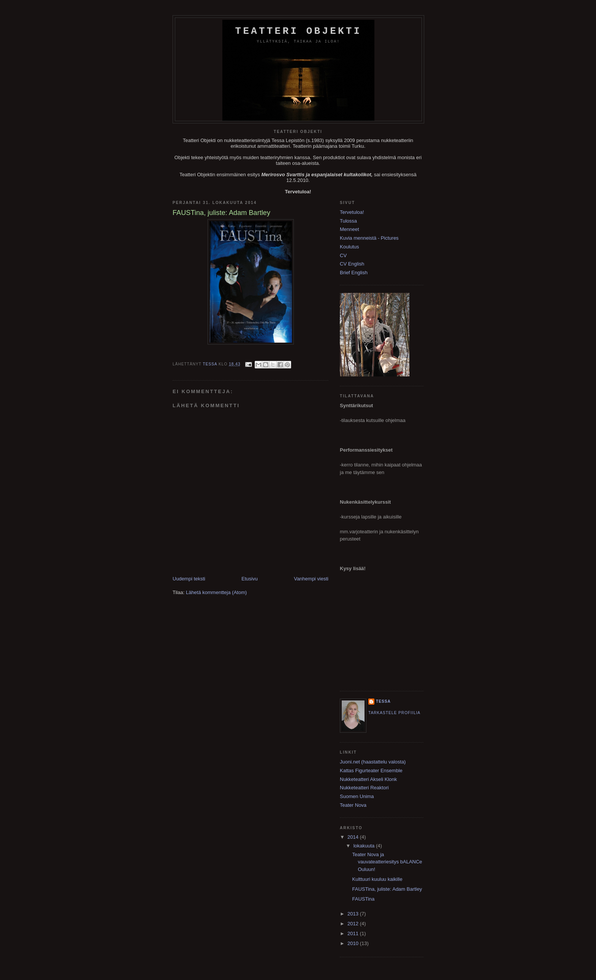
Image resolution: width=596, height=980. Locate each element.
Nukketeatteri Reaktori (364, 787)
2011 (353, 933)
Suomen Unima (357, 796)
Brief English (354, 272)
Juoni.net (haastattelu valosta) (373, 762)
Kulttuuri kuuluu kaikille (377, 879)
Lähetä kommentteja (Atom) (216, 592)
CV (343, 255)
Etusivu (249, 579)
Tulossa (348, 221)
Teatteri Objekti (298, 31)
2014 (353, 837)
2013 (353, 914)
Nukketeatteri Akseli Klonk (368, 779)
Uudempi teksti (189, 579)
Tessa (383, 701)
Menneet (349, 229)
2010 (353, 943)
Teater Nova (353, 805)
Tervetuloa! (352, 212)
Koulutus (349, 247)
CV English (352, 264)
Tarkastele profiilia (394, 713)
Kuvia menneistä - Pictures (369, 238)
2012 (353, 923)
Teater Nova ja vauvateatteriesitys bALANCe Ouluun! (387, 862)
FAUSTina (363, 899)
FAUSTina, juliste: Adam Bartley (387, 889)
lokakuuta (364, 846)
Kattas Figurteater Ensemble (371, 770)
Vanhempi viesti (311, 579)
